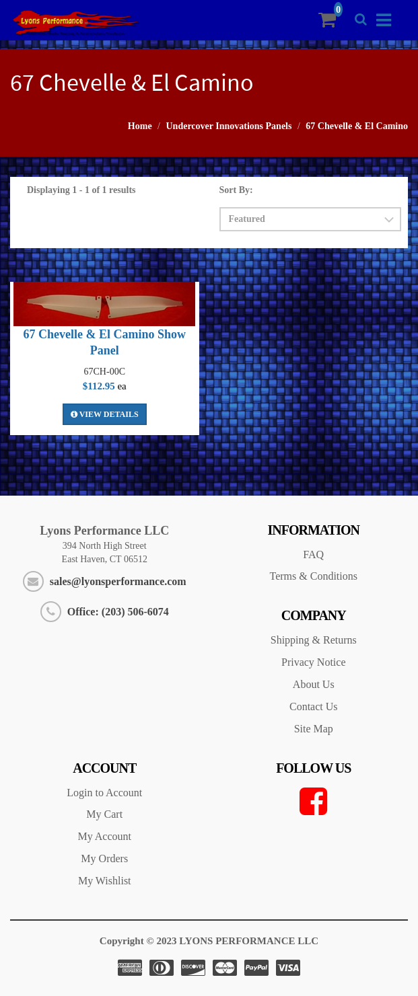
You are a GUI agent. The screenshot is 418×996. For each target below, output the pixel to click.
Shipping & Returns (314, 640)
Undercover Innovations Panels (229, 126)
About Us (314, 684)
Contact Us (313, 706)
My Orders (104, 858)
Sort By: (236, 190)
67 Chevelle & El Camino (357, 126)
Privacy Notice (313, 662)
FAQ (313, 554)
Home (140, 126)
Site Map (313, 728)
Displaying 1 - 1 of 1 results (81, 190)
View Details (105, 414)
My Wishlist (104, 880)
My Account (104, 836)
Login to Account (104, 792)
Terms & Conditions (313, 576)
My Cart (104, 814)
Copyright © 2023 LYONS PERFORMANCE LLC (209, 940)
